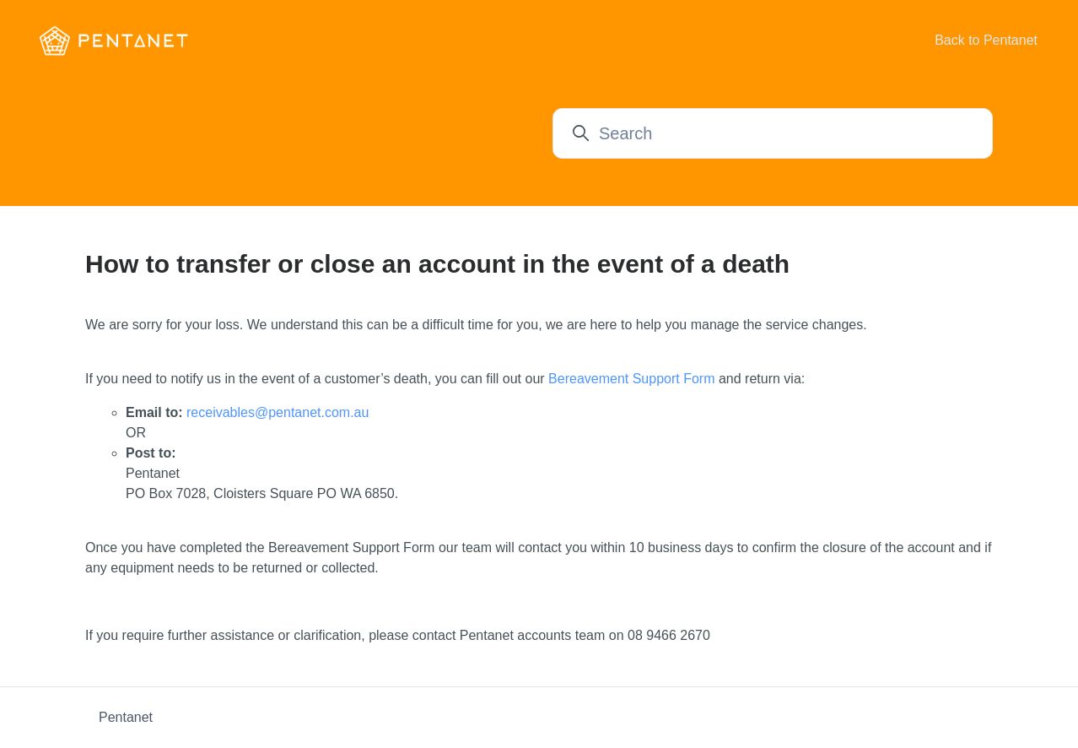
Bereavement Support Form (631, 378)
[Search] (773, 133)
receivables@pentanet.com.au (277, 412)
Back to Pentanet (986, 40)
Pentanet (126, 717)
